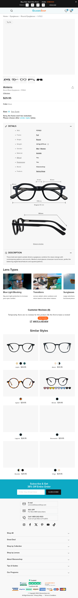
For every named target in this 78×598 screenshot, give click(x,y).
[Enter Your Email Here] (31, 492)
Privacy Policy (38, 595)
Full (37, 135)
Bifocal (19, 158)
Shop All (10, 533)
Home (5, 16)
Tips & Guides (12, 566)
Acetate (39, 153)
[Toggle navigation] (7, 10)
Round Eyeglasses (28, 16)
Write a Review (40, 322)
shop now (52, 5)
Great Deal (11, 540)
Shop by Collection (14, 546)
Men (37, 149)
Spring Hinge (40, 171)
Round (38, 139)
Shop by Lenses (13, 553)
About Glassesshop (14, 559)
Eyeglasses (14, 16)
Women (43, 149)
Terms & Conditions (50, 595)
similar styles (25, 118)
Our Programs (12, 572)
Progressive (21, 162)
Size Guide (15, 112)
